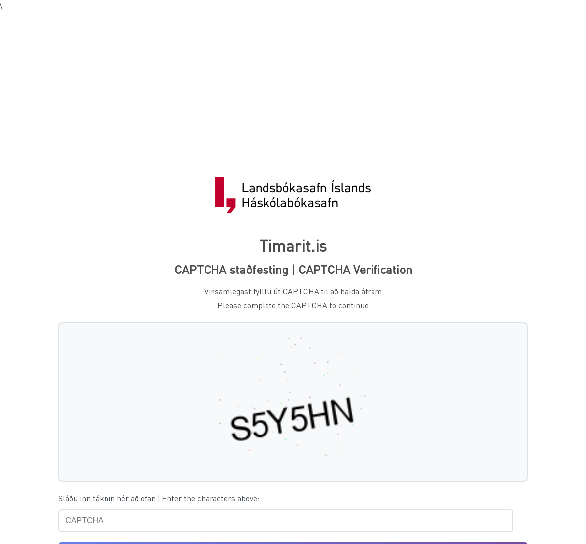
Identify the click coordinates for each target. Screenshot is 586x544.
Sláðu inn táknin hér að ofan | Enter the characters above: (158, 498)
